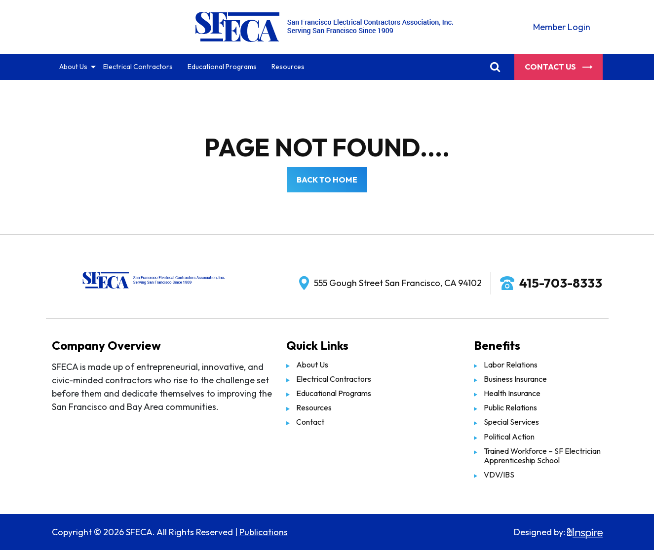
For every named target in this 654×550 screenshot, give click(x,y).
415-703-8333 (560, 283)
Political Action (509, 436)
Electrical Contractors (138, 66)
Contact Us (558, 67)
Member (561, 27)
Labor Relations (511, 364)
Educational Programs (222, 66)
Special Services (511, 422)
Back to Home (327, 179)
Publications (263, 532)
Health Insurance (512, 393)
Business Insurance (515, 379)
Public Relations (510, 407)
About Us (73, 66)
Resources (288, 66)
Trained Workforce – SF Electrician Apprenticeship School (542, 455)
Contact (310, 422)
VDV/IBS (499, 474)
